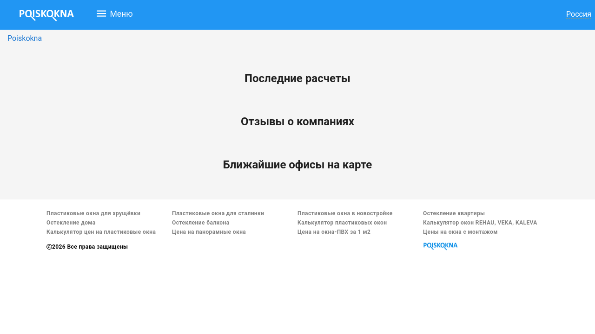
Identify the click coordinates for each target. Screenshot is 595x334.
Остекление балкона (201, 222)
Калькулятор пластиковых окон (342, 222)
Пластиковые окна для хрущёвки (93, 213)
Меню (114, 13)
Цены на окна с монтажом (460, 232)
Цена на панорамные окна (209, 232)
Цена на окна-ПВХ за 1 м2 (334, 232)
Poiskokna (24, 38)
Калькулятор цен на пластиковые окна (101, 232)
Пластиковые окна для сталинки (218, 213)
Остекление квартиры (454, 213)
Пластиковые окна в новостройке (345, 213)
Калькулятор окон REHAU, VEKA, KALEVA (480, 222)
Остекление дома (71, 222)
